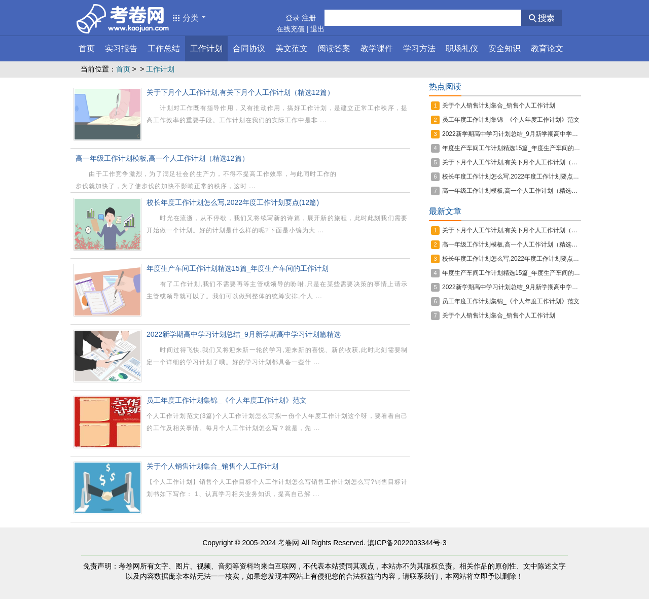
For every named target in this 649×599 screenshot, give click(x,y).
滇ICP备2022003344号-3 (407, 543)
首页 (87, 48)
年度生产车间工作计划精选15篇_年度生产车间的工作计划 (238, 268)
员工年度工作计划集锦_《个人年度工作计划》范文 (227, 400)
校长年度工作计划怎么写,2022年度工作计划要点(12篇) (233, 202)
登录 (292, 18)
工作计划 (206, 48)
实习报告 (121, 48)
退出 (317, 29)
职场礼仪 (462, 48)
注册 (309, 18)
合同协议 (249, 48)
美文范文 (291, 48)
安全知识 (504, 48)
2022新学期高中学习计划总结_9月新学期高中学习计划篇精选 (244, 334)
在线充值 (290, 29)
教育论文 (547, 48)
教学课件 (376, 48)
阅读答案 (334, 48)
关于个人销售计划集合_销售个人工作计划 (212, 466)
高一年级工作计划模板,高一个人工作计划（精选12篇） (162, 158)
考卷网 (288, 543)
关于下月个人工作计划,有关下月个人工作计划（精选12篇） (240, 92)
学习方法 (419, 48)
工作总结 (164, 48)
